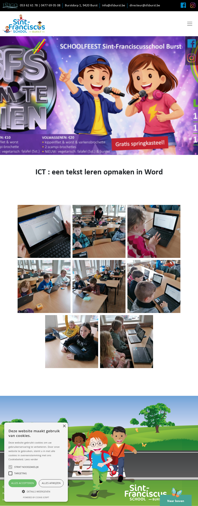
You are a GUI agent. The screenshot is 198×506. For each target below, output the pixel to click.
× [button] (64, 426)
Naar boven (175, 499)
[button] (36, 491)
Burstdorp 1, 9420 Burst (81, 5)
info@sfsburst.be (113, 5)
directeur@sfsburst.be (145, 5)
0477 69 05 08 (50, 5)
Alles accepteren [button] (22, 483)
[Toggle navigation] (189, 24)
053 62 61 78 (29, 5)
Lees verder (31, 459)
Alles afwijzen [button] (51, 483)
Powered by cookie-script (36, 497)
